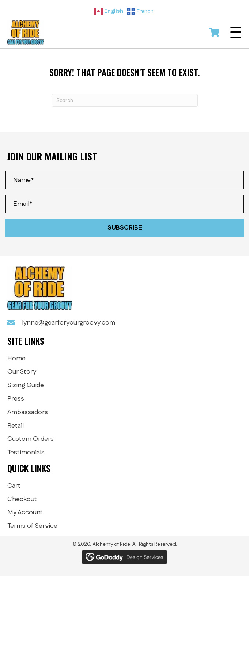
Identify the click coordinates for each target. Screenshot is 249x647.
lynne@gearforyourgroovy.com (68, 323)
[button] (236, 32)
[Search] (125, 100)
